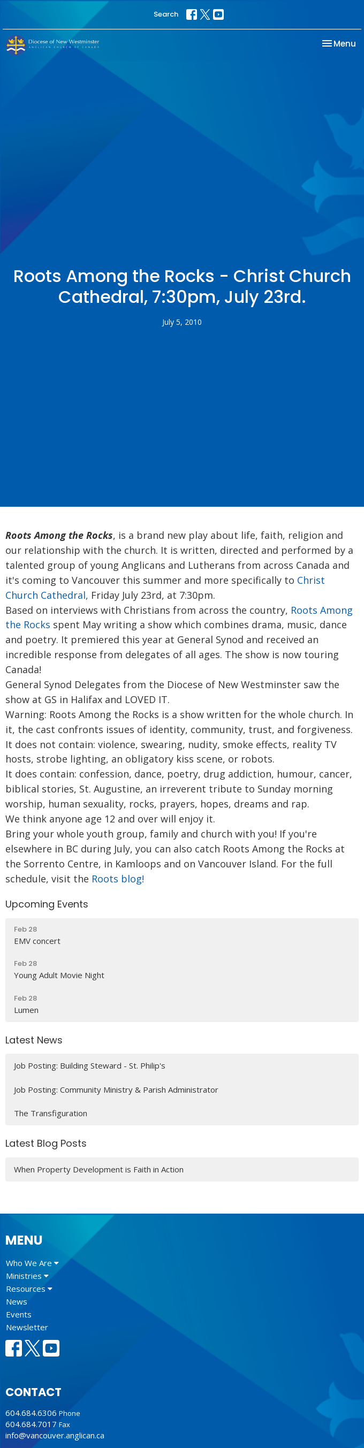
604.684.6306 (31, 1412)
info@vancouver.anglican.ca (54, 1435)
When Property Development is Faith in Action (99, 1169)
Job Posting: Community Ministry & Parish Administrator (116, 1089)
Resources (29, 1288)
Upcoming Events (46, 904)
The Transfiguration (50, 1113)
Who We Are (32, 1263)
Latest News (34, 1040)
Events (19, 1314)
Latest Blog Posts (46, 1143)
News (16, 1301)
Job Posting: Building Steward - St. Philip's (89, 1065)
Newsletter (27, 1327)
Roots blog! (118, 878)
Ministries (27, 1275)
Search (166, 14)
